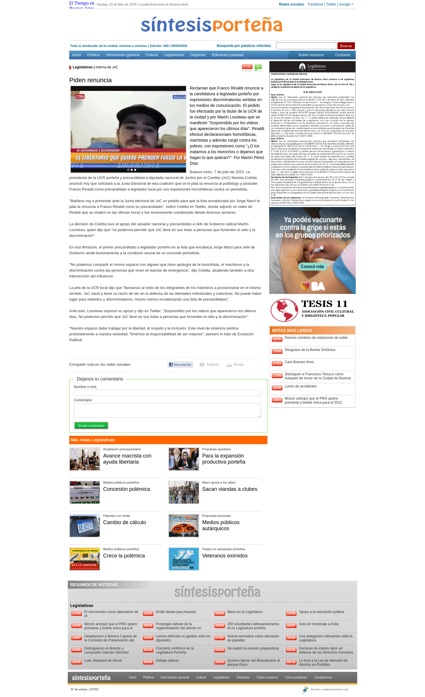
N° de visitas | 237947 (85, 689)
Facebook (315, 4)
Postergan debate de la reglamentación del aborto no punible (178, 628)
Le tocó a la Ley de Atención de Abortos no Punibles (323, 662)
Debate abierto (167, 660)
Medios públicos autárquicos (221, 525)
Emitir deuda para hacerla (176, 612)
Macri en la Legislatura (244, 612)
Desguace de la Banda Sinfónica (310, 350)
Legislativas (174, 55)
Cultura (152, 55)
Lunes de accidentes (301, 386)
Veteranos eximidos (225, 556)
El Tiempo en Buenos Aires (81, 6)
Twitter (331, 4)
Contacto (342, 55)
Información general (122, 55)
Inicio (76, 55)
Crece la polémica (124, 556)
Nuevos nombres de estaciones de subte (316, 338)
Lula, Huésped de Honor (103, 660)
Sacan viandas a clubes (229, 489)
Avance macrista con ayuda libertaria (127, 459)
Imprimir (213, 365)
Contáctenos (323, 677)
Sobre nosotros (311, 55)
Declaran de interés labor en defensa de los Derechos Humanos (326, 650)
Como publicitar (296, 677)
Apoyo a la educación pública (321, 612)
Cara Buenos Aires (299, 362)
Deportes (198, 55)
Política (93, 55)
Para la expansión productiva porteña (223, 459)
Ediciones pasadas (228, 55)
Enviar (239, 365)
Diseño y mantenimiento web (329, 689)
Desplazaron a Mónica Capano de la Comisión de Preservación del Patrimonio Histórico (110, 640)
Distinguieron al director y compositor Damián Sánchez (106, 650)
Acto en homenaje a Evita (319, 624)
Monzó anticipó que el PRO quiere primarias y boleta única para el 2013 (313, 400)
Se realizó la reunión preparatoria (253, 648)
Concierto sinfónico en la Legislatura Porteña (175, 650)
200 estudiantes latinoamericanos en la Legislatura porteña (253, 626)
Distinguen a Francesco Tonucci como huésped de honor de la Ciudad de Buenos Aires (318, 378)
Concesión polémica (126, 489)
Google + (346, 4)
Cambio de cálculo (124, 522)
